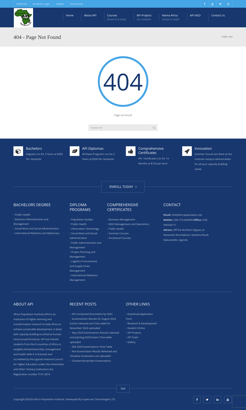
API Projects (144, 17)
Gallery (60, 4)
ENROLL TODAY (123, 186)
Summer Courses (119, 233)
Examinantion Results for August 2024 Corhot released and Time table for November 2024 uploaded (93, 323)
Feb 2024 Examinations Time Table (92, 346)
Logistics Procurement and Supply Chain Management (83, 265)
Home (70, 15)
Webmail (22, 4)
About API (90, 15)
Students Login (41, 4)
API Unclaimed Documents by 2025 (92, 314)
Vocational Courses (120, 238)
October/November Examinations (91, 360)
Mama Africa (170, 17)
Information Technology (85, 228)
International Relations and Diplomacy (37, 233)
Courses (116, 17)
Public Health (22, 214)
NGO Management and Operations (129, 224)
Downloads (76, 4)
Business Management (122, 219)
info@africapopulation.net (187, 215)
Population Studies (82, 219)
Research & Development (142, 323)
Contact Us (218, 15)
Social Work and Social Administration (37, 228)
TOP (123, 388)
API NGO (195, 15)
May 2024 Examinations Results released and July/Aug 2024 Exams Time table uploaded (94, 337)
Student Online (136, 328)
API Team (132, 337)
